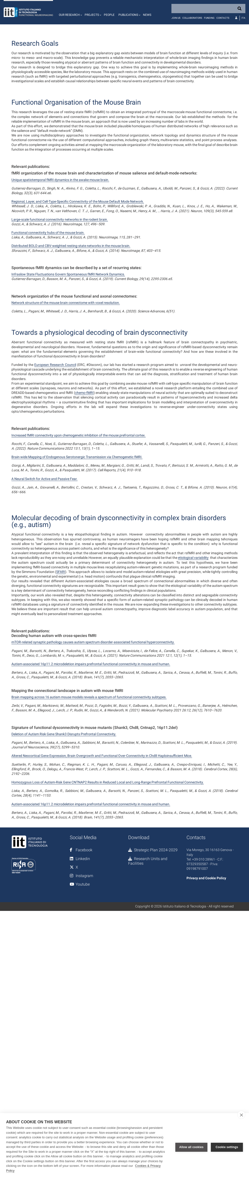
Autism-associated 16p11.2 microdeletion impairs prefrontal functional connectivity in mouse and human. (90, 878)
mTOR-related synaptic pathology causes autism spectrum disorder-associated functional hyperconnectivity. (93, 856)
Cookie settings (227, 1146)
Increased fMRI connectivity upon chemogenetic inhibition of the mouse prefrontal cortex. (78, 553)
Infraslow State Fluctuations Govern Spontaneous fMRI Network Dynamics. (68, 329)
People (109, 15)
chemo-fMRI (84, 511)
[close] (241, 1115)
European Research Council (55, 483)
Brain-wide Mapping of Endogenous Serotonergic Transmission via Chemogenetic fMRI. (76, 575)
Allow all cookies (191, 1146)
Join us (175, 18)
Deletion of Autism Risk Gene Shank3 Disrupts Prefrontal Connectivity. (63, 948)
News (147, 15)
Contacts (222, 18)
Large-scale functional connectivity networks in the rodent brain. (59, 274)
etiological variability (193, 771)
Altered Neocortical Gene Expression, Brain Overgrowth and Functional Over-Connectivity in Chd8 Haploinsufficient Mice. (101, 969)
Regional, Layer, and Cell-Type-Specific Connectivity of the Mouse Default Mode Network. (77, 256)
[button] (70, 12)
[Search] (208, 8)
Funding (209, 18)
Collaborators (192, 18)
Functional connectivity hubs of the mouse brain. (48, 287)
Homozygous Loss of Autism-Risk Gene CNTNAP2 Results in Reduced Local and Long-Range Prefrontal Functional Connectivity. (107, 996)
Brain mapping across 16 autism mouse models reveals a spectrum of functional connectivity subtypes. (89, 911)
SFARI (60, 785)
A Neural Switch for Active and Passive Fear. (44, 597)
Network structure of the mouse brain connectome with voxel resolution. (65, 357)
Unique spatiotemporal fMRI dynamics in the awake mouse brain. (60, 234)
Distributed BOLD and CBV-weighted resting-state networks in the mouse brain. (70, 300)
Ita (243, 18)
